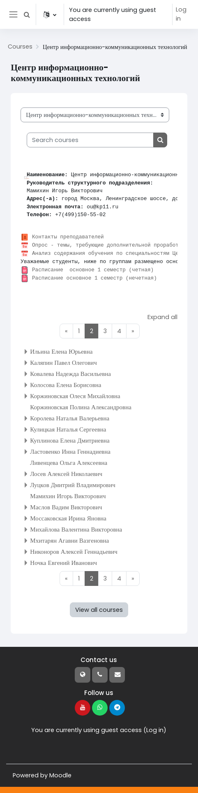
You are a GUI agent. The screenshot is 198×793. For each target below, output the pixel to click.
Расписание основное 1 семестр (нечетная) (95, 278)
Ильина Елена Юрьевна (61, 351)
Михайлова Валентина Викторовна (76, 529)
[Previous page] (66, 330)
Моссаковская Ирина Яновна (68, 517)
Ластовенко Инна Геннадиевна (70, 451)
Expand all (162, 317)
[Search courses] (90, 140)
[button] (27, 14)
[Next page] (133, 330)
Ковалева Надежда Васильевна (70, 373)
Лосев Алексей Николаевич (66, 473)
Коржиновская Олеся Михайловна (75, 395)
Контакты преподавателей (68, 237)
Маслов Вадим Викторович (66, 506)
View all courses (99, 610)
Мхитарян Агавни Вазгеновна (69, 540)
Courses (20, 47)
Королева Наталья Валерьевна (69, 417)
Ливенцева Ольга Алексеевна (68, 462)
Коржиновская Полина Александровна (80, 406)
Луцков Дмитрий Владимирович (72, 484)
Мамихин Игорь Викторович (68, 495)
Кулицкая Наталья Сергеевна (68, 428)
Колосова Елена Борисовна (65, 384)
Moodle (60, 775)
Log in (181, 14)
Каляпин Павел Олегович (63, 362)
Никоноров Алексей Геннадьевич (73, 551)
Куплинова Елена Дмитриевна (69, 440)
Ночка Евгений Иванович (63, 562)
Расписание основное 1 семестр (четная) (93, 270)
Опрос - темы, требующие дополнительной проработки (109, 246)
